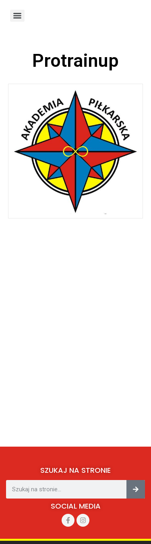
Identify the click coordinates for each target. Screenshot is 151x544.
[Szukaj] (135, 489)
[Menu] (17, 16)
